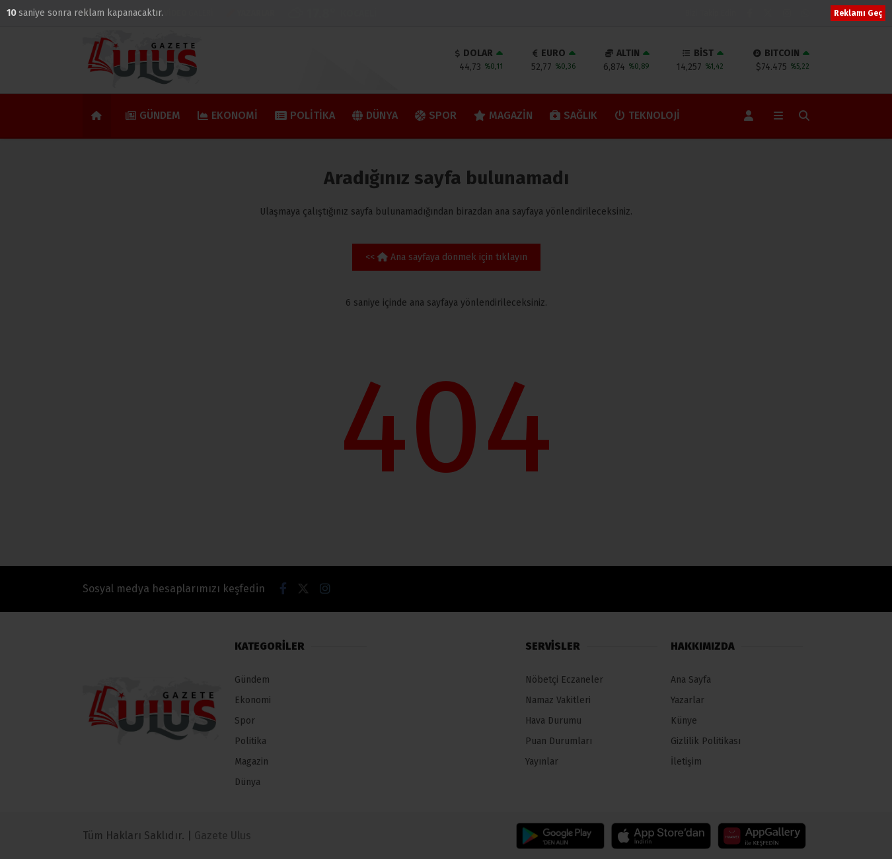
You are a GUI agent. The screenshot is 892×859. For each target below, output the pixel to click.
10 (13, 12)
